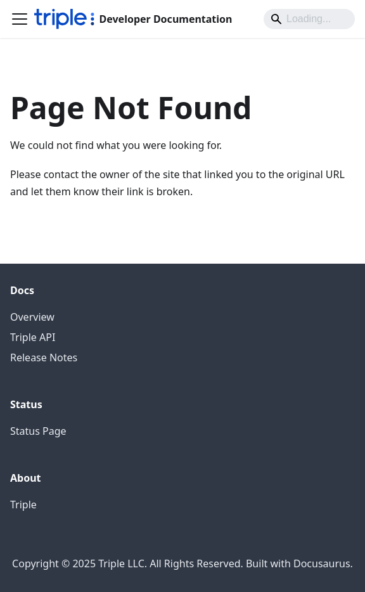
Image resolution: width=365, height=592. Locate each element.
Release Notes (43, 357)
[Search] (309, 19)
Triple (23, 505)
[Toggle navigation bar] (19, 19)
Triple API (32, 337)
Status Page (38, 431)
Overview (32, 317)
